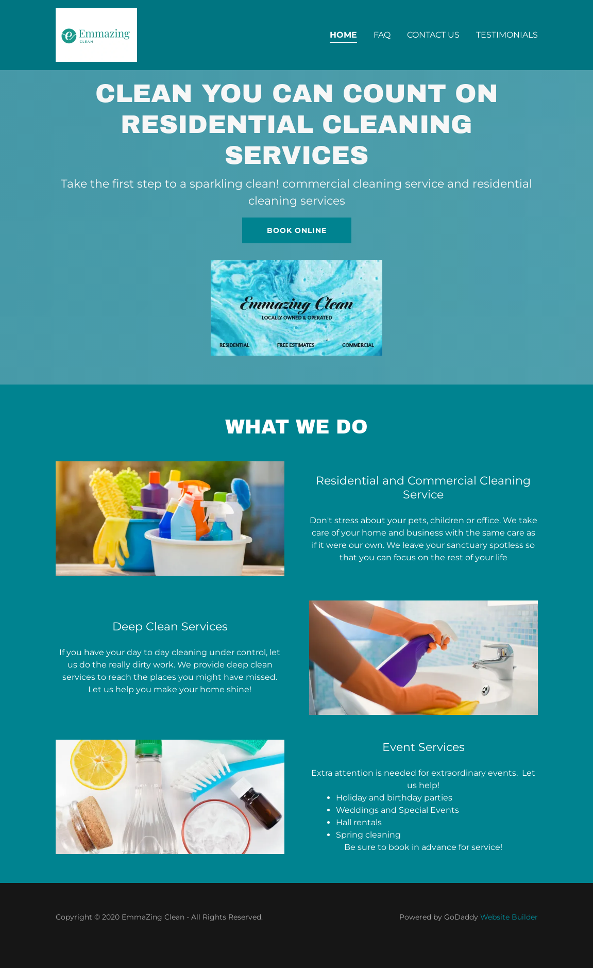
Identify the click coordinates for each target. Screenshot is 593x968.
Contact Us (433, 35)
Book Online (297, 230)
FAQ (382, 35)
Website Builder (509, 917)
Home (343, 35)
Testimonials (507, 35)
